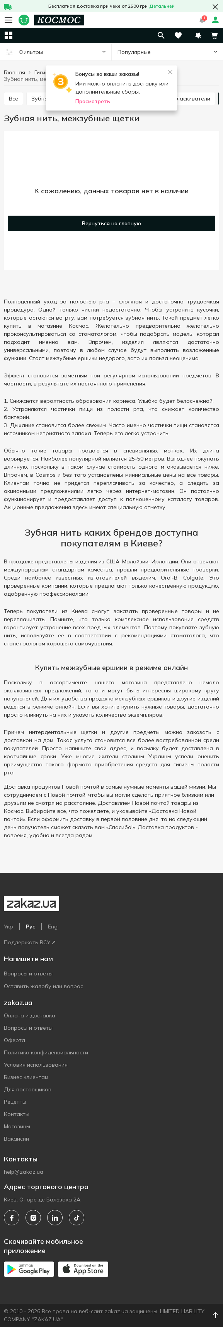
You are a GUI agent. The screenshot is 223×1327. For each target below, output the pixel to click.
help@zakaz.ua (23, 1171)
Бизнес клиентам (26, 1077)
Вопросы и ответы (28, 973)
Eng (53, 926)
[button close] (215, 7)
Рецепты (15, 1101)
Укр (8, 926)
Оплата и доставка (29, 1015)
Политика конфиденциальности (46, 1052)
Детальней (162, 6)
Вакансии (16, 1138)
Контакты (16, 1114)
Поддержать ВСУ (29, 942)
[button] (198, 35)
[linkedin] (55, 1217)
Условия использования (36, 1064)
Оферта (14, 1040)
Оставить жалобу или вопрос (43, 986)
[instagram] (33, 1217)
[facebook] (11, 1217)
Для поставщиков (27, 1089)
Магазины (17, 1126)
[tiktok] (76, 1217)
